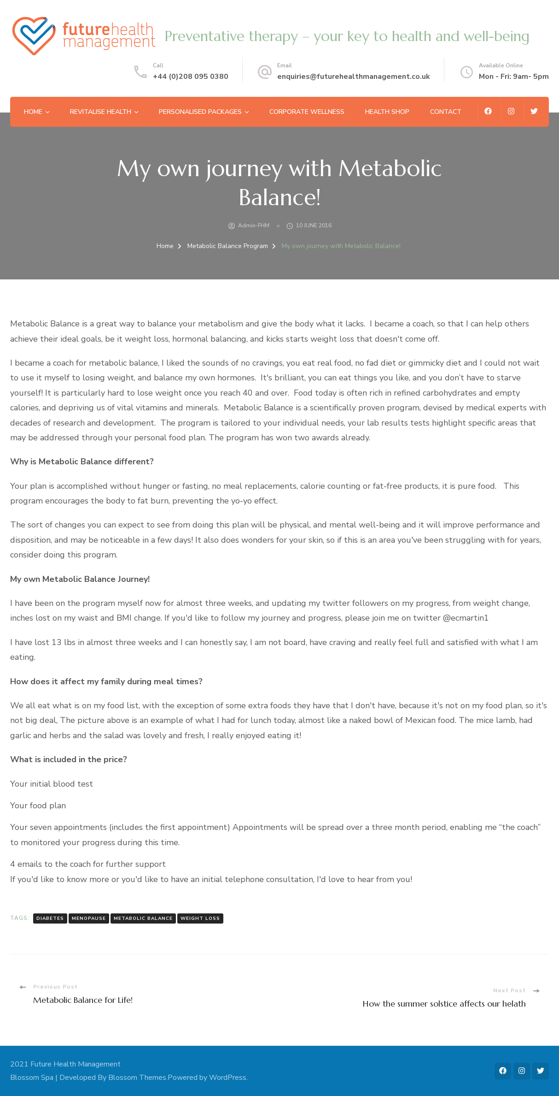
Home (33, 111)
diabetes (50, 918)
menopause (89, 918)
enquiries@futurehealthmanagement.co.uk (353, 76)
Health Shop (387, 111)
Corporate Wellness (306, 111)
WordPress (227, 1077)
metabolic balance (143, 918)
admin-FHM (253, 225)
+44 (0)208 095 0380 (190, 76)
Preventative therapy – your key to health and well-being (347, 36)
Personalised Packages (200, 111)
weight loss (200, 918)
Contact (445, 111)
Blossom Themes (137, 1077)
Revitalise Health (100, 111)
